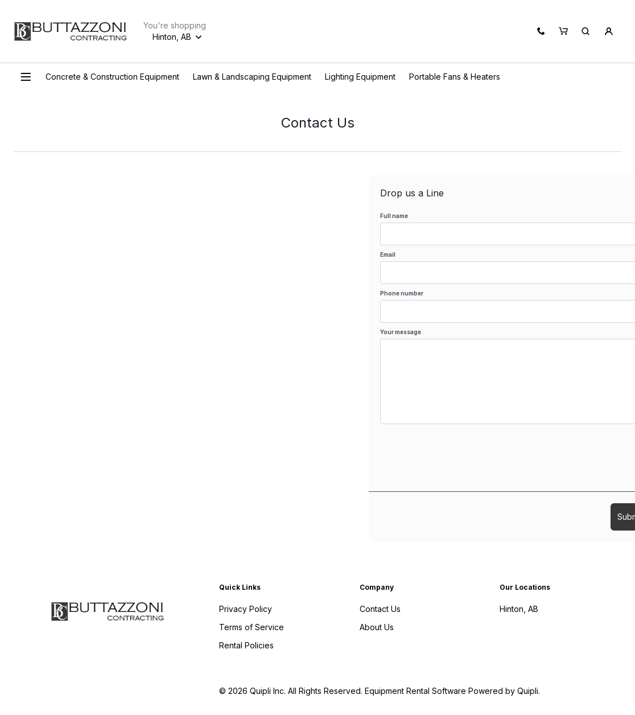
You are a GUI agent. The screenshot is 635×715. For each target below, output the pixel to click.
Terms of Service (251, 627)
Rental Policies (246, 645)
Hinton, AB (519, 609)
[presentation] (466, 457)
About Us (377, 627)
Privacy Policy (245, 609)
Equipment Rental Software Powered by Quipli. (452, 691)
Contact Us (380, 609)
